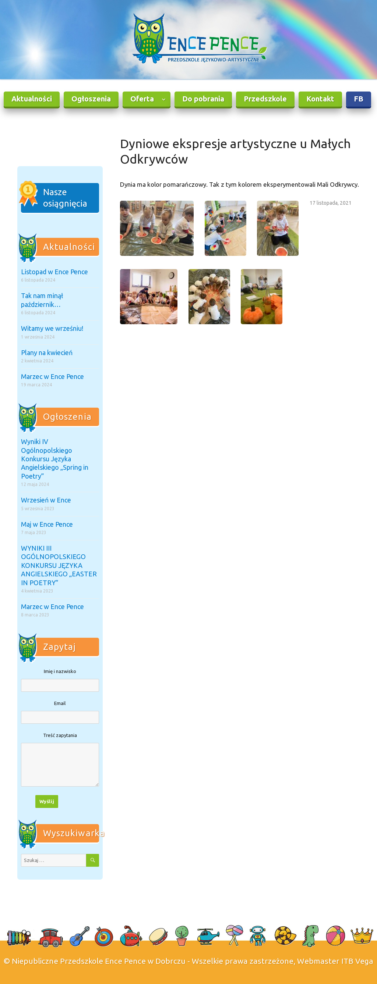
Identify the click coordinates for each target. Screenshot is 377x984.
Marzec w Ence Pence (52, 376)
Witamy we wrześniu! (52, 328)
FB (358, 98)
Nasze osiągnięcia (65, 198)
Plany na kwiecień (47, 352)
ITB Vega (357, 960)
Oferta (142, 98)
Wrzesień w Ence (46, 500)
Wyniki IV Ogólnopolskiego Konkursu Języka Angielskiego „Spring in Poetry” (54, 459)
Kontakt (320, 98)
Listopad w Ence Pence (54, 271)
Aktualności (31, 98)
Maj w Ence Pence (47, 524)
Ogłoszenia (91, 98)
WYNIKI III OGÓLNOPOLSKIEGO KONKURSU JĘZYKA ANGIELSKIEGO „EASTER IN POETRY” (59, 565)
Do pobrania (203, 98)
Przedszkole (265, 98)
